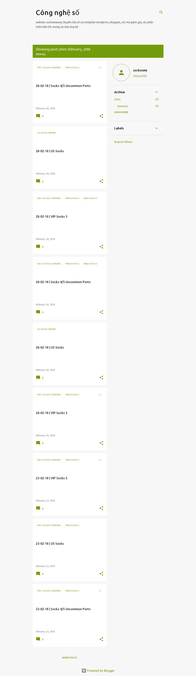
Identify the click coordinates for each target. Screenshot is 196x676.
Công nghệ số (57, 12)
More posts (69, 657)
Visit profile (140, 76)
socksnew (140, 70)
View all (41, 54)
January (122, 106)
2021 (117, 99)
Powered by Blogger (98, 670)
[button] (101, 116)
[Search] (161, 12)
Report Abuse (123, 142)
